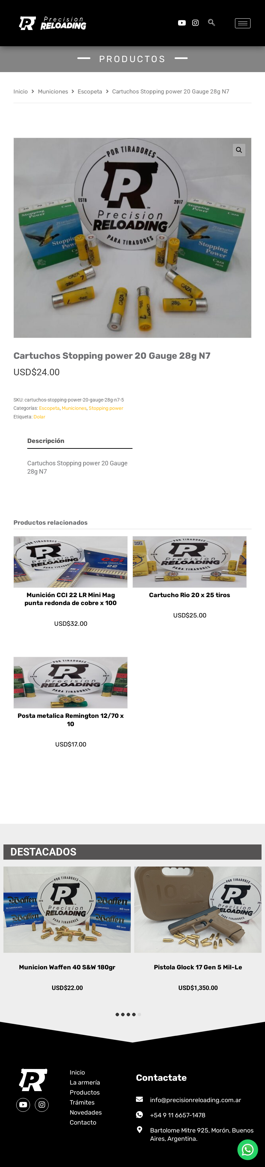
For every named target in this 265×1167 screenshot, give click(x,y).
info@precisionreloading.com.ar (195, 1100)
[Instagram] (195, 23)
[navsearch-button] (211, 23)
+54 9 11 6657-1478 (177, 1115)
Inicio (20, 91)
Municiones (53, 91)
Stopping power (106, 408)
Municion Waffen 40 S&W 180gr (67, 967)
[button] (239, 150)
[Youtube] (182, 23)
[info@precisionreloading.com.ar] (139, 1099)
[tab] (139, 1014)
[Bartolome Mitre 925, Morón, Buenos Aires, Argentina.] (139, 1129)
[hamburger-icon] (243, 23)
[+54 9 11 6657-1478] (139, 1114)
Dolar (39, 417)
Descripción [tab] (46, 441)
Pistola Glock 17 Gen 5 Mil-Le (198, 967)
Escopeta (90, 91)
